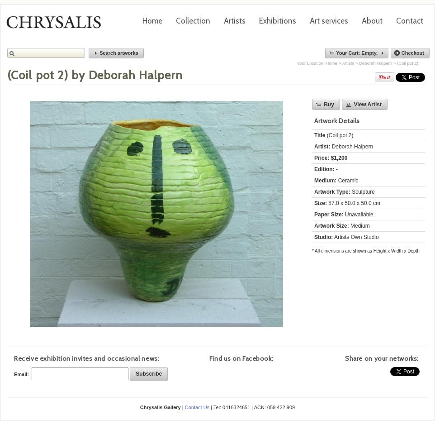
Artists (235, 20)
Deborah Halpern (375, 63)
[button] (116, 53)
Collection (193, 20)
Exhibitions (277, 20)
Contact (409, 20)
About (372, 20)
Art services (329, 20)
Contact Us (197, 407)
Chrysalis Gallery (56, 25)
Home (152, 20)
